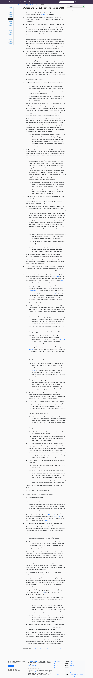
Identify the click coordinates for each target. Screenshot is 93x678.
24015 (10, 34)
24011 (10, 30)
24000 (10, 7)
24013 (10, 32)
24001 (10, 10)
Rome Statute (73, 674)
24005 (10, 19)
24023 (10, 41)
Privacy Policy (57, 674)
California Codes (28, 1)
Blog (55, 663)
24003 (10, 12)
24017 (10, 37)
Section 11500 (55, 276)
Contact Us (56, 669)
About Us (56, 665)
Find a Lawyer (57, 661)
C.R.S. (71, 663)
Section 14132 (44, 14)
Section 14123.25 (58, 516)
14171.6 (54, 514)
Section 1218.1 (41, 592)
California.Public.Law (16, 2)
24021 (10, 39)
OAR (71, 671)
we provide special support (38, 671)
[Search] (66, 2)
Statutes (72, 665)
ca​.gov (77, 13)
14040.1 (46, 574)
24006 (10, 21)
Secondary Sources (58, 673)
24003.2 (11, 14)
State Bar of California (34, 661)
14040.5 (52, 574)
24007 (10, 23)
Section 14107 (48, 520)
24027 (10, 43)
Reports (55, 671)
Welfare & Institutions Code (19, 4)
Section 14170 (53, 294)
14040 (42, 574)
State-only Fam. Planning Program (32, 4)
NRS (71, 667)
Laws (71, 669)
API (54, 667)
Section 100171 (32, 290)
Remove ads (78, 1)
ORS (73, 671)
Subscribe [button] (11, 666)
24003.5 (11, 16)
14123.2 (49, 514)
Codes (12, 4)
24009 (10, 28)
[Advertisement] (76, 34)
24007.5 (11, 25)
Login (83, 1)
